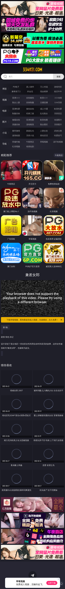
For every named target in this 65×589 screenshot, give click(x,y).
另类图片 (58, 124)
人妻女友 (44, 130)
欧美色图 (44, 119)
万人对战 (44, 86)
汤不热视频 (58, 141)
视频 (4, 99)
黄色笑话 (44, 135)
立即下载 (52, 583)
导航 (4, 143)
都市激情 (16, 130)
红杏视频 (16, 146)
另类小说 (30, 135)
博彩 (4, 88)
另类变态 (58, 113)
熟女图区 (44, 124)
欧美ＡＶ (44, 97)
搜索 (58, 76)
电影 (4, 110)
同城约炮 (16, 141)
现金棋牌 (44, 91)
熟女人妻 (16, 102)
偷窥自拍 (16, 119)
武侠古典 (58, 130)
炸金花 (30, 91)
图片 (4, 121)
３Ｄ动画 (58, 97)
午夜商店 (30, 141)
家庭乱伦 (30, 130)
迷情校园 (16, 135)
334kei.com (32, 69)
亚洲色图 (30, 119)
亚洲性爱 (16, 108)
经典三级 (30, 113)
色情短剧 (30, 146)
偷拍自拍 (30, 108)
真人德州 (30, 86)
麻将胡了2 (16, 91)
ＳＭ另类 (58, 102)
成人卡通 (44, 108)
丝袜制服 (30, 102)
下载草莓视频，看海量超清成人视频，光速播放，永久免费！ (34, 319)
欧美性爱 (58, 108)
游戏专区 (58, 86)
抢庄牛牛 (58, 91)
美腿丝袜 (16, 124)
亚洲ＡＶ (16, 97)
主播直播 (44, 102)
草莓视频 (44, 141)
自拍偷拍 (30, 97)
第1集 (5, 327)
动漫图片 (58, 119)
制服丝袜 (16, 113)
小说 (4, 132)
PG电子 (16, 86)
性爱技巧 (58, 135)
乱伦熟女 (44, 113)
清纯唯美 (30, 124)
